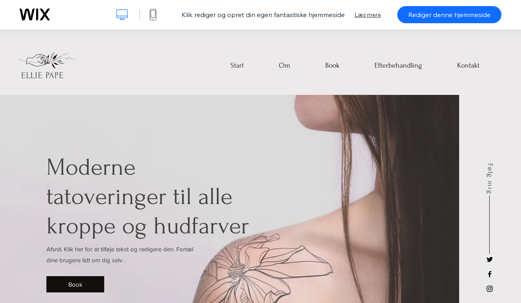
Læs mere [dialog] (368, 14)
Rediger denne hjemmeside (449, 15)
